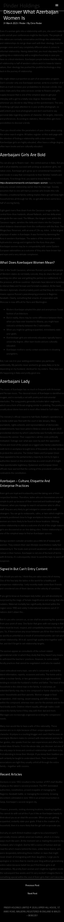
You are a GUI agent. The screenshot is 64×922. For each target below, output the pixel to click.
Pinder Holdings (21, 5)
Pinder (22, 23)
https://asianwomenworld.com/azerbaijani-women (24, 182)
